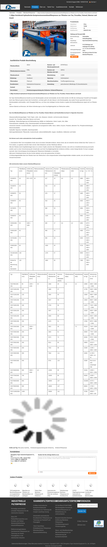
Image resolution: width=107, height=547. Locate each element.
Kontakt (71, 7)
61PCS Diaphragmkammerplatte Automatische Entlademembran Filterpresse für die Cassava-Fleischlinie (79, 495)
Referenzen (79, 7)
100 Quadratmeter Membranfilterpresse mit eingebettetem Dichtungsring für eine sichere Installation (15, 495)
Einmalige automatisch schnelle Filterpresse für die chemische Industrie (19, 511)
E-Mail (79, 521)
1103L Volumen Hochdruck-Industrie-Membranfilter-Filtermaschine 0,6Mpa (89, 495)
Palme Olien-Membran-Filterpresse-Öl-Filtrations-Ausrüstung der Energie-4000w (39, 495)
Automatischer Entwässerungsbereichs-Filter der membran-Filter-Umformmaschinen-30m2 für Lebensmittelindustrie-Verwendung (53, 497)
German (93, 2)
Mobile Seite (81, 525)
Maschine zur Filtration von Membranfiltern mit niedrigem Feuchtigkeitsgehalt (27, 494)
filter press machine (23, 447)
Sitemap (84, 521)
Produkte (35, 7)
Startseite (27, 7)
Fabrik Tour (50, 7)
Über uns (42, 7)
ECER (60, 546)
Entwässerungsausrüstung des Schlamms (42, 447)
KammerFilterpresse (45, 501)
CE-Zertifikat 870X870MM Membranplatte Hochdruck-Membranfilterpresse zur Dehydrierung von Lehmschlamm (64, 510)
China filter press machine (35, 543)
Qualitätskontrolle (61, 7)
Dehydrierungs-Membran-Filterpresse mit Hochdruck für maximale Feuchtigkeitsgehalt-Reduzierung (65, 496)
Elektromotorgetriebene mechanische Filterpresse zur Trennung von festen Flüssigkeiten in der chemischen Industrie (20, 533)
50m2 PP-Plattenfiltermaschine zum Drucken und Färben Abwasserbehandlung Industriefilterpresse (19, 521)
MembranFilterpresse (29, 12)
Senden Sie (82, 511)
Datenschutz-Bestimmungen (19, 543)
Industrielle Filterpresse (18, 502)
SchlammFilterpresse (61, 447)
